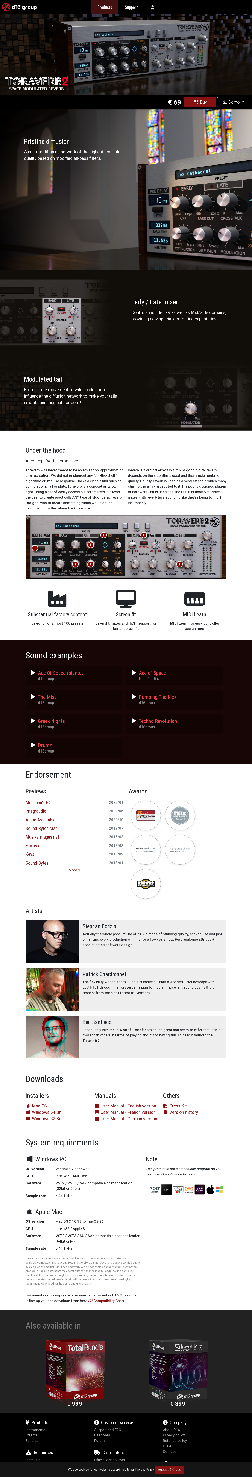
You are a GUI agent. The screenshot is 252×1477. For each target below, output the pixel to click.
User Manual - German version (125, 1118)
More (74, 870)
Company (175, 1422)
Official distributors (109, 1460)
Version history (180, 1112)
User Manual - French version (125, 1112)
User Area (102, 1435)
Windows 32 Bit (44, 1118)
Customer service (113, 1422)
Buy (200, 102)
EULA (167, 1446)
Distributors (109, 1452)
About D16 (171, 1430)
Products (37, 1422)
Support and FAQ (107, 1430)
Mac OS (36, 1105)
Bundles (32, 1441)
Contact (169, 1451)
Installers (33, 1460)
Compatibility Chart (106, 1301)
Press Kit (175, 1105)
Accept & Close (169, 1470)
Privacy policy (174, 1435)
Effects (32, 1435)
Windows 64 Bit (44, 1112)
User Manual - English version (125, 1105)
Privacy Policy (144, 1469)
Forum (99, 1441)
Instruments (35, 1430)
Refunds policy (175, 1441)
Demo (231, 102)
